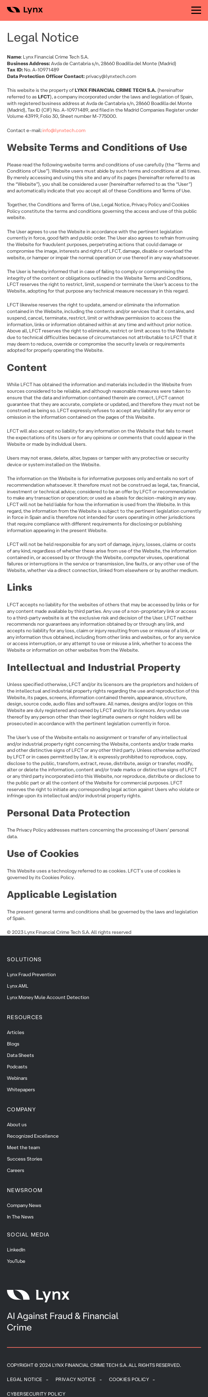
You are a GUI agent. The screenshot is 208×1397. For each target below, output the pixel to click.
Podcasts (17, 1066)
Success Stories (24, 1159)
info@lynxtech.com (63, 130)
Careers (15, 1170)
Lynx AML (17, 986)
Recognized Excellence (33, 1136)
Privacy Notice (76, 1379)
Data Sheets (20, 1055)
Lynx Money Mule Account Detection (48, 997)
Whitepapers (21, 1089)
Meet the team (23, 1147)
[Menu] (196, 10)
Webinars (17, 1078)
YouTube (16, 1261)
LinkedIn (16, 1249)
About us (17, 1124)
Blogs (13, 1044)
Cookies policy (129, 1379)
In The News (20, 1217)
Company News (24, 1205)
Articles (15, 1032)
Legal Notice (24, 1379)
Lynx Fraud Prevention (31, 974)
